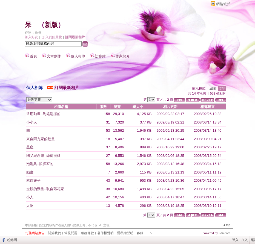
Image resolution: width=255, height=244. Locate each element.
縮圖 (213, 88)
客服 (140, 233)
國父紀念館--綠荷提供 (43, 156)
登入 (235, 240)
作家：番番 (33, 32)
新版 (51, 24)
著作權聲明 (105, 233)
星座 (29, 147)
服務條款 (87, 233)
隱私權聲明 (125, 233)
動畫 (29, 172)
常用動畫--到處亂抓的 (43, 114)
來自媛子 (33, 180)
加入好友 (31, 37)
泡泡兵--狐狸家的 (40, 164)
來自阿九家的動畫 (40, 139)
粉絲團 (12, 240)
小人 (29, 197)
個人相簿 (78, 56)
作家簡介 (123, 56)
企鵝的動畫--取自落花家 (45, 189)
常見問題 (71, 233)
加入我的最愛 (52, 37)
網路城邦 (223, 4)
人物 (29, 206)
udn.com (224, 233)
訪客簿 (100, 56)
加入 (244, 240)
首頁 (33, 56)
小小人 (31, 122)
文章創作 (54, 56)
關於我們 (54, 233)
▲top (226, 225)
